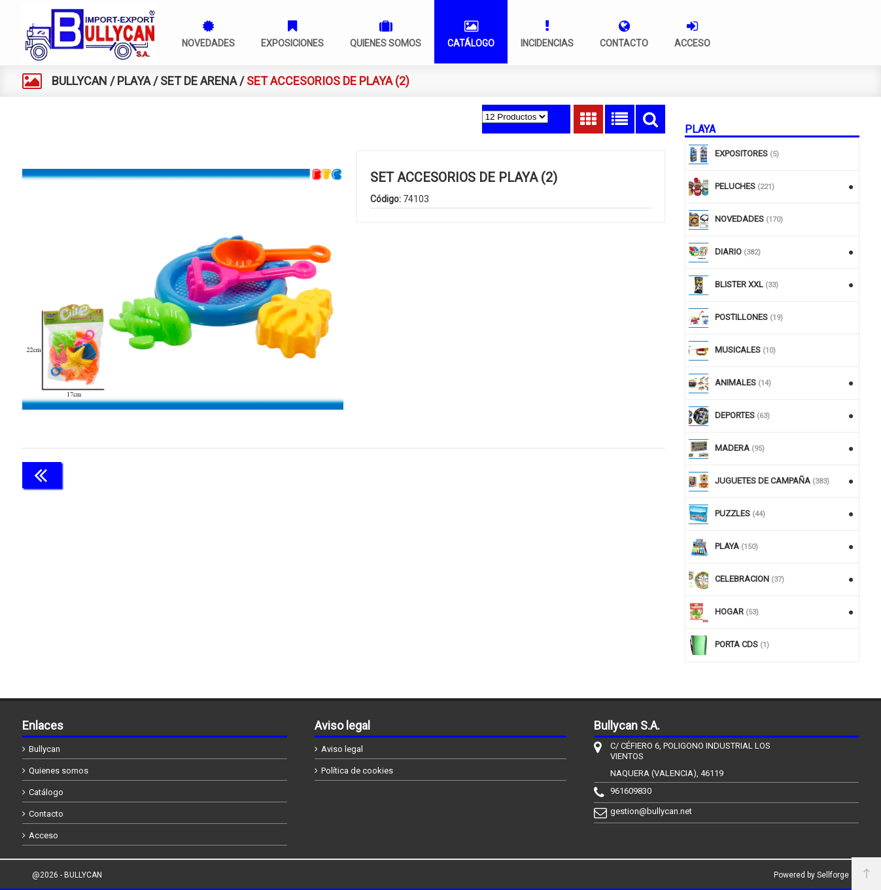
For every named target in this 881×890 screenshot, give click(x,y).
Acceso (43, 835)
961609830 (630, 791)
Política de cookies (357, 770)
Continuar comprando (607, 474)
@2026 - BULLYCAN (67, 875)
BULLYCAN (79, 81)
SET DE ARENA (198, 81)
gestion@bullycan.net (651, 811)
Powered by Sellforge (811, 875)
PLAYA (133, 81)
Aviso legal (342, 749)
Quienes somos (58, 770)
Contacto (46, 814)
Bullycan (44, 749)
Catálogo (46, 792)
